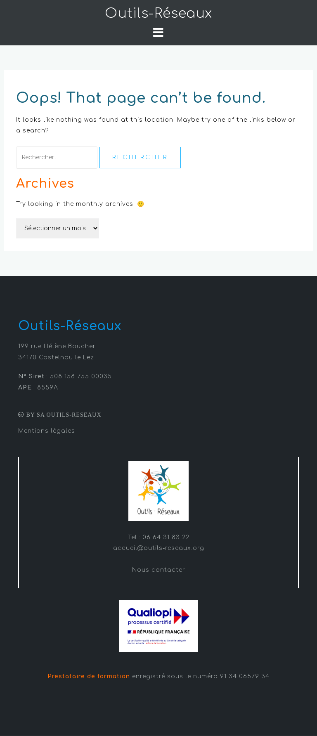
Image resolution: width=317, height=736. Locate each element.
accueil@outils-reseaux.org (158, 548)
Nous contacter (158, 570)
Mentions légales (46, 431)
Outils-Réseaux (158, 13)
